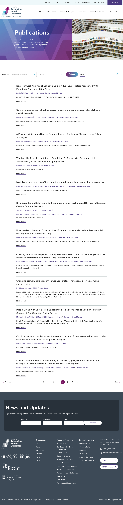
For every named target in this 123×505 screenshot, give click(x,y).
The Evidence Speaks (86, 460)
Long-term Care (82, 368)
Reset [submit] (82, 74)
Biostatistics (61, 443)
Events (58, 2)
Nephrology (69, 141)
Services (82, 12)
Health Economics (52, 165)
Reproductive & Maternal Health (78, 186)
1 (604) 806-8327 (109, 449)
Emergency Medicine (64, 459)
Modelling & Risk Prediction (44, 117)
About (41, 12)
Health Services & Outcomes (67, 466)
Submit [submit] (72, 74)
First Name (24, 419)
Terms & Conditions (62, 500)
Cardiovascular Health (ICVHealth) (65, 448)
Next (117, 382)
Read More (21, 101)
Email (65, 419)
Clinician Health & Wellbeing (26, 214)
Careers (67, 2)
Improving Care (84, 443)
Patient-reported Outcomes (67, 473)
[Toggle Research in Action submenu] (106, 12)
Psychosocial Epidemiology (67, 483)
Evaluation (61, 476)
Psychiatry (61, 480)
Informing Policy (85, 447)
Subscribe (94, 423)
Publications (115, 12)
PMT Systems (99, 2)
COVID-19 (82, 450)
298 (82, 382)
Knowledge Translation (65, 469)
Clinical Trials (62, 453)
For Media (48, 2)
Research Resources (86, 457)
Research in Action (96, 12)
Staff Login (86, 2)
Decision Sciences (63, 456)
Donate (114, 2)
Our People (52, 12)
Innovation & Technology (65, 368)
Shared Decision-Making (73, 317)
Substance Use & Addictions (67, 117)
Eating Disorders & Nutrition (49, 214)
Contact (76, 2)
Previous (7, 382)
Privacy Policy (50, 500)
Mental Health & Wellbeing (54, 186)
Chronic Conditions (54, 317)
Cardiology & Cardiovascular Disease (48, 93)
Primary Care (43, 288)
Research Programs (67, 12)
